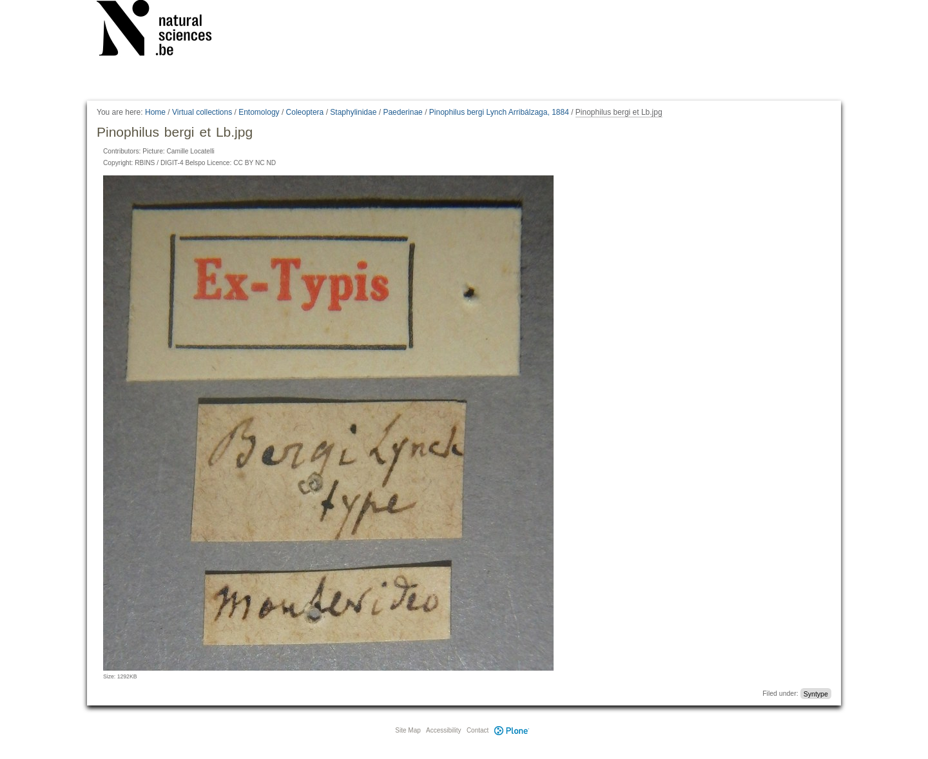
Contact (477, 730)
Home (155, 112)
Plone (511, 730)
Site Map (407, 730)
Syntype (816, 693)
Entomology (258, 112)
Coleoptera (305, 112)
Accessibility (443, 730)
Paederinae (402, 112)
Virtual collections (202, 112)
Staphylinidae (353, 112)
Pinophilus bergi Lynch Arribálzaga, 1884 (499, 112)
